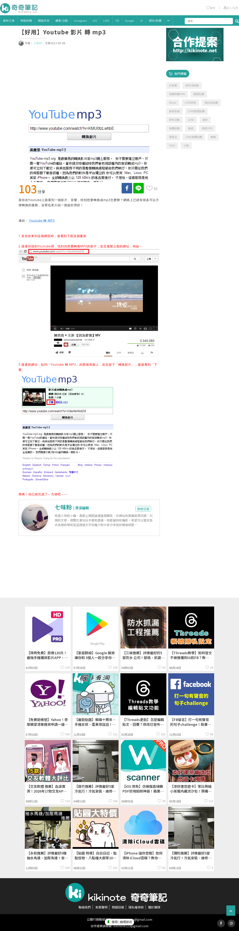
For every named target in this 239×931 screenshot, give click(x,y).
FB (117, 21)
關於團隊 (154, 907)
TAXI (172, 145)
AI (141, 21)
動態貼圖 (198, 94)
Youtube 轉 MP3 (41, 220)
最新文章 (9, 21)
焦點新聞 (26, 21)
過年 (205, 119)
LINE (106, 21)
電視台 (173, 137)
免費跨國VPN (177, 94)
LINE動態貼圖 (196, 111)
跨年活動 (174, 119)
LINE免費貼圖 (193, 137)
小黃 (186, 145)
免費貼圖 (174, 128)
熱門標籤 (180, 73)
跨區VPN (207, 128)
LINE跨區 (190, 102)
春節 (190, 128)
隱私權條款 (136, 907)
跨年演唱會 (192, 85)
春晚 (213, 137)
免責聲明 (101, 907)
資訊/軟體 (155, 21)
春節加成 (174, 111)
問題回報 (118, 907)
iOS (95, 21)
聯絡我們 (85, 907)
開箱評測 (43, 21)
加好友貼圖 (211, 102)
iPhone (172, 102)
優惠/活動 (61, 21)
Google (129, 21)
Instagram (80, 21)
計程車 (173, 85)
